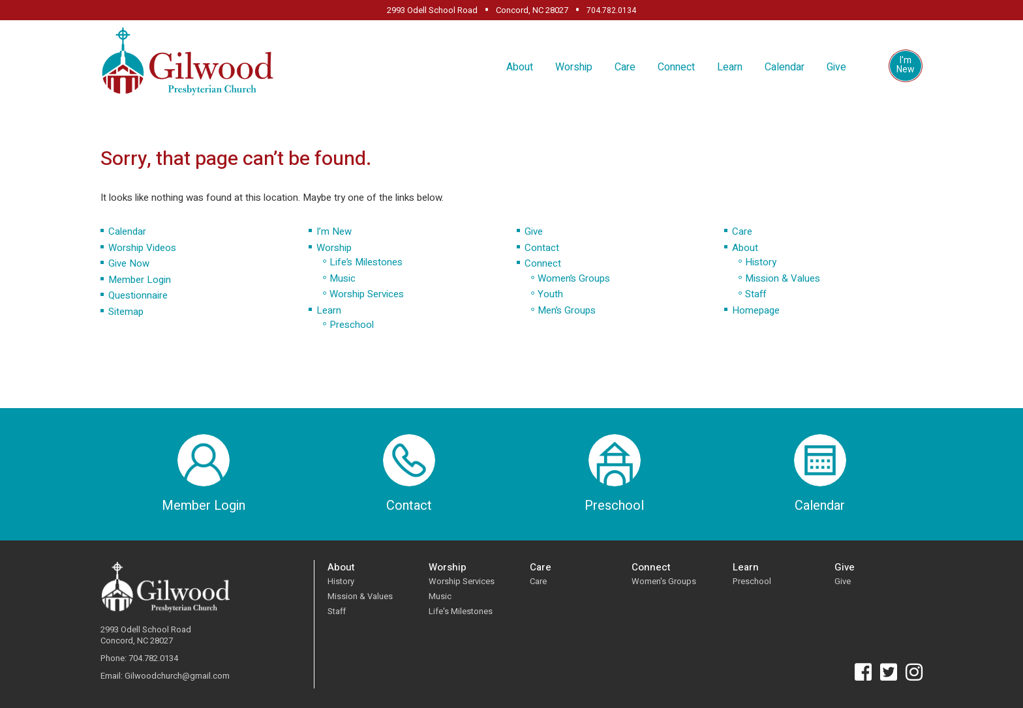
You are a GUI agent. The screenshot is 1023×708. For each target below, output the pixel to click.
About (519, 67)
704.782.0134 (611, 10)
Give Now (128, 263)
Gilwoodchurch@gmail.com (177, 676)
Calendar (784, 67)
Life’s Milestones (366, 262)
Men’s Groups (567, 310)
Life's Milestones (461, 611)
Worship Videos (142, 248)
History (760, 262)
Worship (573, 67)
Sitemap (126, 311)
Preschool (351, 324)
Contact (542, 248)
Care (625, 67)
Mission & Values (782, 278)
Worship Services (366, 294)
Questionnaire (138, 295)
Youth (550, 294)
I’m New (334, 231)
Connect (676, 67)
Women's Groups (664, 581)
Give (836, 67)
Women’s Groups (574, 278)
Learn (729, 67)
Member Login (139, 280)
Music (342, 278)
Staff (755, 294)
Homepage (756, 310)
